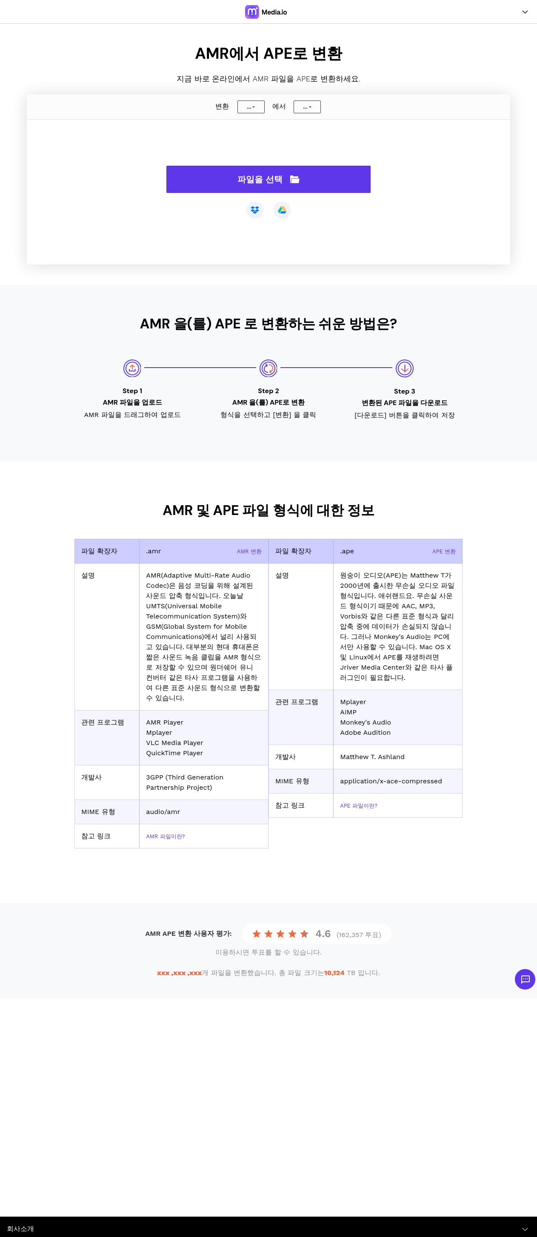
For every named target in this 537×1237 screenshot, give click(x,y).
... (249, 107)
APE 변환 (441, 551)
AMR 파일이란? (170, 836)
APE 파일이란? (363, 805)
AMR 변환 (246, 551)
